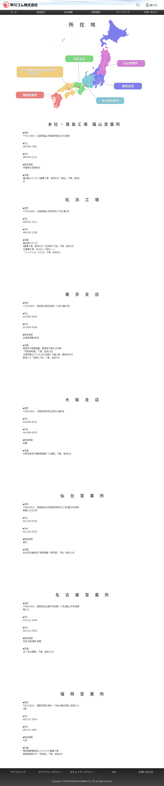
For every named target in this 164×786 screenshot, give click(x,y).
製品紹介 (41, 12)
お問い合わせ (150, 12)
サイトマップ (123, 12)
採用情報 (95, 12)
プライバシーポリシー (50, 772)
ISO (114, 772)
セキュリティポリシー (82, 772)
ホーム (13, 12)
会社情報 (68, 12)
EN (155, 5)
